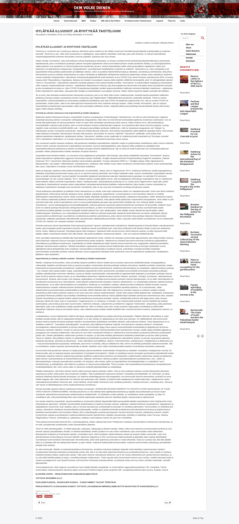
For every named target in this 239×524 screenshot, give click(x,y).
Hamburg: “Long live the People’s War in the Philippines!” (190, 184)
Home (56, 21)
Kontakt (189, 58)
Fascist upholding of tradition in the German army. (191, 290)
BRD (84, 21)
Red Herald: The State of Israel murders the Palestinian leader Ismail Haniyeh (191, 316)
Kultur (93, 21)
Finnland (48, 496)
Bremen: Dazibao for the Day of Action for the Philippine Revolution (191, 210)
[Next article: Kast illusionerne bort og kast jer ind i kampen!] (168, 503)
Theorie (171, 21)
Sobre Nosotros (193, 51)
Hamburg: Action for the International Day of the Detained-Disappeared (190, 158)
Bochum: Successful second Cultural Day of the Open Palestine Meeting (190, 238)
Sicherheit (190, 61)
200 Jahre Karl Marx (110, 21)
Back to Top (198, 518)
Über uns (190, 44)
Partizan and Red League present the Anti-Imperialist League (191, 107)
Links (182, 21)
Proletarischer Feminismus (138, 21)
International (70, 21)
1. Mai (39, 496)
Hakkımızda (191, 54)
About (188, 48)
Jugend (159, 21)
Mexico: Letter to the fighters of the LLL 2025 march (197, 81)
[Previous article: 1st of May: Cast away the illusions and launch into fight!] (42, 503)
